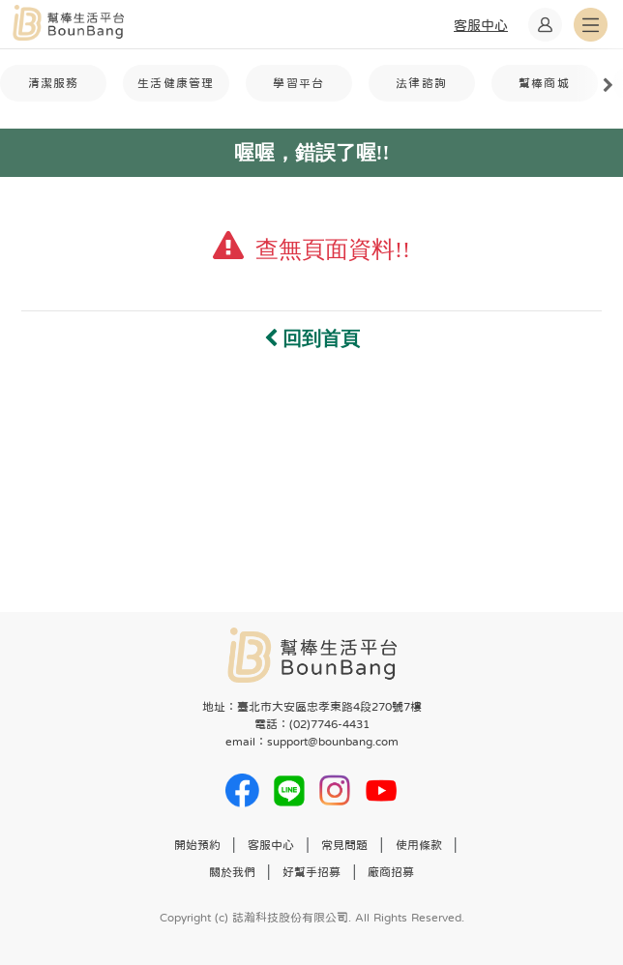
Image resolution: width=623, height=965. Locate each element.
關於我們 (232, 872)
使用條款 (419, 845)
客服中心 (271, 845)
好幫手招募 (311, 872)
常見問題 (344, 845)
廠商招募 (391, 872)
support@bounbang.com (333, 741)
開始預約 (197, 845)
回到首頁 (312, 338)
